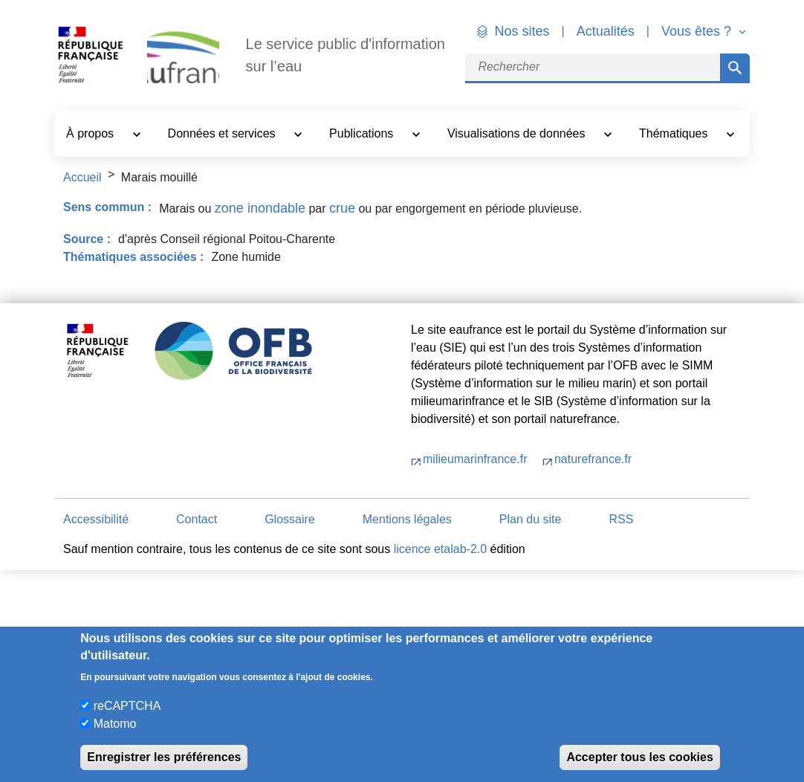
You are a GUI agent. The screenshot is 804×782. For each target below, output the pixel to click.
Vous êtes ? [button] (698, 31)
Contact (196, 519)
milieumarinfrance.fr (477, 459)
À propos (91, 133)
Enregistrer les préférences (164, 757)
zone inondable (260, 208)
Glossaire (290, 519)
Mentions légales (407, 519)
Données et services (223, 133)
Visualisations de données (518, 133)
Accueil (82, 177)
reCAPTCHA (127, 705)
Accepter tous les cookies (639, 757)
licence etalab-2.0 (440, 549)
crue (342, 208)
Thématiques (675, 133)
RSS (621, 519)
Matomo (115, 723)
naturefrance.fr (593, 459)
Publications (363, 133)
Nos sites (522, 31)
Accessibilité (96, 519)
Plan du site (530, 519)
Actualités (606, 31)
